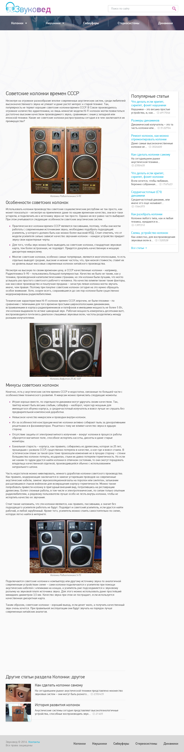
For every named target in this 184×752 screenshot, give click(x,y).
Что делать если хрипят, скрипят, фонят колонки (147, 175)
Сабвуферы (91, 23)
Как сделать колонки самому (59, 685)
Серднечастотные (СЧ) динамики (146, 193)
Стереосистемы (128, 23)
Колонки (17, 23)
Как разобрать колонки (146, 214)
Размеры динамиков (145, 120)
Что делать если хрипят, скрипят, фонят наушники (148, 103)
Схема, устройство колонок (149, 233)
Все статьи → (139, 248)
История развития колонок (57, 704)
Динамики (165, 23)
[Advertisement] (92, 61)
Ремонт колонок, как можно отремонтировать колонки (150, 137)
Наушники (53, 23)
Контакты (34, 742)
